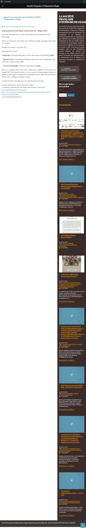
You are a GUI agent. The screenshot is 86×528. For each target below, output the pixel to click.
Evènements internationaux (74, 144)
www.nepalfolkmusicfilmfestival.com (14, 90)
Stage (69, 345)
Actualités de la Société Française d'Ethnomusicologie (69, 283)
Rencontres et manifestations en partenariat (68, 286)
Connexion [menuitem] (7, 1)
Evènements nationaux (72, 197)
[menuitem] (2, 1)
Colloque (65, 144)
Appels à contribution (68, 243)
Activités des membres (68, 194)
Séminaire (81, 197)
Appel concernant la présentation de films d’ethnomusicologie (22, 18)
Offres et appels (30, 26)
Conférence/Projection (64, 196)
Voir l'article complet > (67, 159)
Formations (79, 344)
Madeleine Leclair (18, 26)
